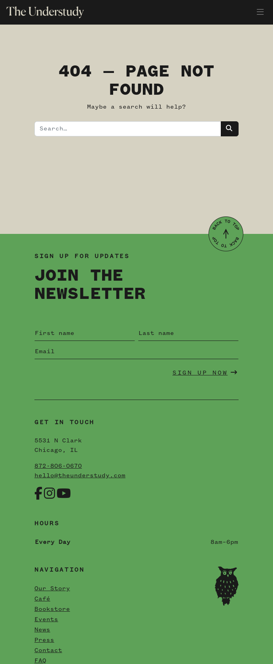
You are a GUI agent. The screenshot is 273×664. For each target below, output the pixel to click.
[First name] (84, 333)
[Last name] (188, 333)
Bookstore (52, 609)
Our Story (52, 589)
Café (42, 599)
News (42, 630)
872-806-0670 (58, 466)
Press (44, 640)
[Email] (136, 351)
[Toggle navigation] (260, 12)
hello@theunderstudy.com (79, 476)
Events (46, 619)
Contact (48, 650)
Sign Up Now (205, 372)
